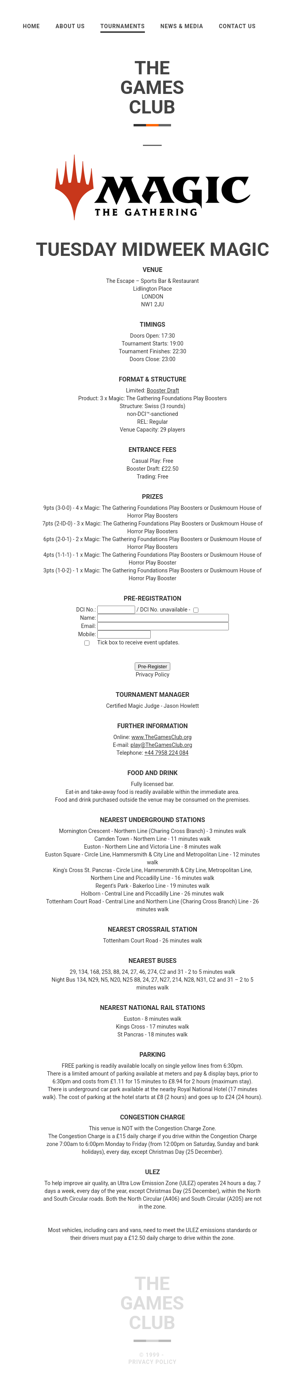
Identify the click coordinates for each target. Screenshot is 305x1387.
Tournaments (122, 26)
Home (31, 26)
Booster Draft (163, 390)
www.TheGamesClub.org (161, 737)
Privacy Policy (152, 674)
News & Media (182, 26)
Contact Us (237, 26)
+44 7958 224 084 (166, 753)
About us (70, 26)
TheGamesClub (152, 87)
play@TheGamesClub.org (161, 745)
